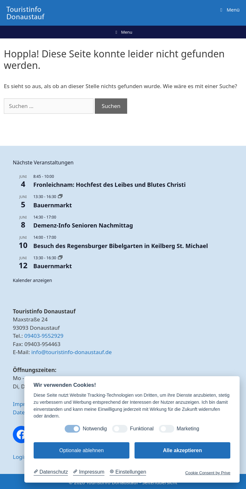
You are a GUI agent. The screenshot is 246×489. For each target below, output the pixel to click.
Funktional (142, 428)
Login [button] (20, 456)
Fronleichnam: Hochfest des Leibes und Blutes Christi (109, 184)
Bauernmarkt (52, 205)
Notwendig (95, 428)
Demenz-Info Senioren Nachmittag (83, 225)
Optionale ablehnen (81, 450)
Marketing (188, 428)
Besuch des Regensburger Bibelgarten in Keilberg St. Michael (120, 246)
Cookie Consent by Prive (207, 472)
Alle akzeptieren (182, 450)
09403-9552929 (43, 335)
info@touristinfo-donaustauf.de (71, 352)
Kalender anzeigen (32, 280)
